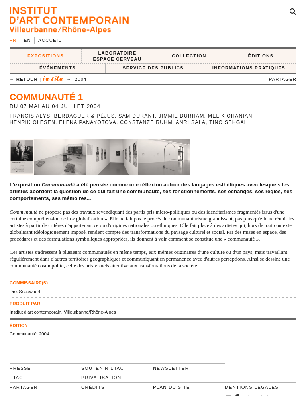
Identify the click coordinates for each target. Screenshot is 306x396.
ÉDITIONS (261, 55)
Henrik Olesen (32, 122)
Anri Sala (191, 122)
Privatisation (101, 377)
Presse (20, 368)
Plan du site (171, 387)
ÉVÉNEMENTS (57, 67)
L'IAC (16, 377)
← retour (24, 79)
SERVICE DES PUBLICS (153, 67)
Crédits (93, 387)
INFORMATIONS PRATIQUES (248, 67)
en (27, 40)
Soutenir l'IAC (102, 368)
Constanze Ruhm (146, 122)
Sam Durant (136, 116)
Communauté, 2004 (29, 333)
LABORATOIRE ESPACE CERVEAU (117, 56)
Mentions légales (252, 387)
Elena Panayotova (87, 122)
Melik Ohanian (230, 116)
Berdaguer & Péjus (84, 116)
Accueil (49, 40)
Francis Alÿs (30, 116)
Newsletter (171, 368)
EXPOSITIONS (45, 55)
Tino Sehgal (228, 122)
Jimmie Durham (181, 116)
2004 (81, 79)
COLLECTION (189, 55)
